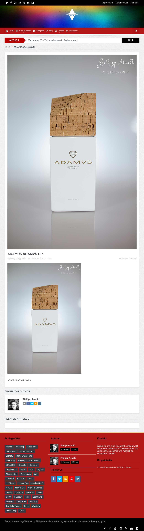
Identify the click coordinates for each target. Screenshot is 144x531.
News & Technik (23, 31)
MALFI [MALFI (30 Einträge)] (9, 488)
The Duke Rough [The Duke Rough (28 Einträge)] (13, 506)
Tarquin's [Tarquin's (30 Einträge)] (33, 501)
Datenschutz (122, 3)
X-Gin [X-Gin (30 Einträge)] (21, 510)
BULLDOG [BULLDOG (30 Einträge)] (10, 465)
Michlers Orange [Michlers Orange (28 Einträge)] (35, 488)
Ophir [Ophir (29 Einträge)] (39, 492)
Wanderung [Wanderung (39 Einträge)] (11, 510)
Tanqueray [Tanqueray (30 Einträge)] (21, 501)
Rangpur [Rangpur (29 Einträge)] (18, 497)
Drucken (123, 259)
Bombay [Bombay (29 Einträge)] (9, 456)
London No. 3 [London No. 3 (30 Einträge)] (37, 483)
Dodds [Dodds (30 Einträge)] (23, 469)
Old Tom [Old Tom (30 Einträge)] (19, 492)
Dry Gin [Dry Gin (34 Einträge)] (40, 469)
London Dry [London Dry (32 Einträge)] (23, 483)
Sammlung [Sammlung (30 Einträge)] (37, 497)
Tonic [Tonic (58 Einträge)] (26, 506)
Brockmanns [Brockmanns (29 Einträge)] (34, 460)
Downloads (72, 31)
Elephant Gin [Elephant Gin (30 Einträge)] (11, 474)
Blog (49, 31)
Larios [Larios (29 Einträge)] (30, 479)
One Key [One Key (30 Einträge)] (30, 492)
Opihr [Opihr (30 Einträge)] (8, 497)
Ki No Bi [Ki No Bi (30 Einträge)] (20, 479)
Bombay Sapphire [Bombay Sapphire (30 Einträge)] (24, 456)
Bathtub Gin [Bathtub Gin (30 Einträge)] (11, 451)
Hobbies (59, 31)
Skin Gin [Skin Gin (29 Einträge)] (9, 501)
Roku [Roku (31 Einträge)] (27, 497)
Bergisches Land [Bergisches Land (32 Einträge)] (27, 451)
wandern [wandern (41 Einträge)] (36, 506)
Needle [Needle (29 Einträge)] (9, 492)
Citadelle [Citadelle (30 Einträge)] (22, 465)
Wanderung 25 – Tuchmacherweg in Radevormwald (53, 40)
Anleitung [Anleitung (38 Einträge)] (20, 447)
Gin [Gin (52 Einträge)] (35, 474)
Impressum (107, 3)
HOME (10, 31)
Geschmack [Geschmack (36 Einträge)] (26, 474)
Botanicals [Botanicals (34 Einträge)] (10, 460)
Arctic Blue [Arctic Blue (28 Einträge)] (31, 447)
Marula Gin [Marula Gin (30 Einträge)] (19, 488)
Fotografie (38, 31)
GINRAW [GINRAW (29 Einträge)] (10, 479)
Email (133, 259)
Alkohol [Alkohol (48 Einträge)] (9, 447)
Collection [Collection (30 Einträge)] (34, 465)
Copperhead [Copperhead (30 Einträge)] (11, 469)
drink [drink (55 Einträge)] (31, 469)
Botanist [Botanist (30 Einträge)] (21, 460)
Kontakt (134, 3)
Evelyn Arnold (67, 445)
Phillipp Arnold (21, 259)
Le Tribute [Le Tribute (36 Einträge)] (10, 483)
